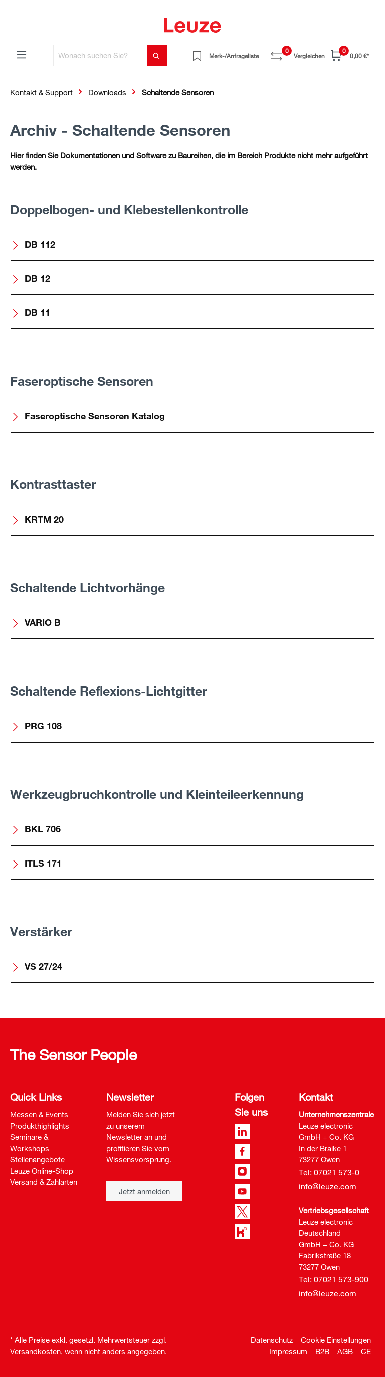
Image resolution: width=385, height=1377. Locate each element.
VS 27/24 (36, 966)
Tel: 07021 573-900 (333, 1279)
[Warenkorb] (350, 55)
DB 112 (33, 244)
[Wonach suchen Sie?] (100, 55)
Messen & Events (39, 1114)
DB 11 (30, 312)
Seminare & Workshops (29, 1142)
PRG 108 (36, 725)
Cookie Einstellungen (336, 1339)
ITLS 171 (36, 863)
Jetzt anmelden (144, 1191)
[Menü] (21, 54)
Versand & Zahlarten (43, 1181)
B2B (322, 1351)
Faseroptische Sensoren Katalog (88, 415)
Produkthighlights (39, 1125)
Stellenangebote (37, 1159)
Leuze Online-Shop (41, 1170)
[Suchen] (157, 55)
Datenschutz (272, 1339)
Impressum (288, 1351)
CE (366, 1351)
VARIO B (36, 622)
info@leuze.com (327, 1186)
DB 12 (30, 278)
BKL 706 (36, 828)
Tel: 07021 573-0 (329, 1172)
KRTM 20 (37, 519)
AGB (345, 1351)
